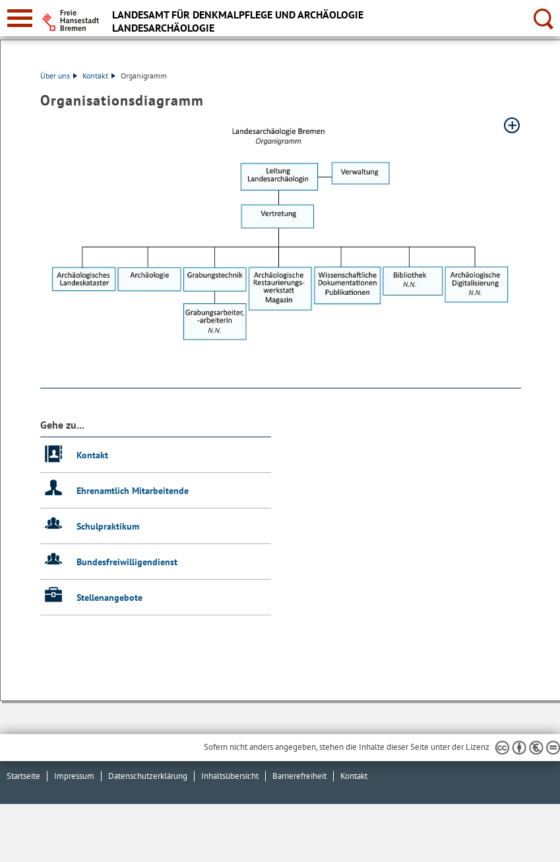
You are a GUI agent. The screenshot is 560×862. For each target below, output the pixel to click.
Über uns (58, 75)
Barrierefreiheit (299, 776)
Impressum (74, 776)
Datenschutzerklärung (147, 776)
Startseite (23, 776)
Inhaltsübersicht (230, 776)
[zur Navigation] (20, 18)
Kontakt (98, 75)
